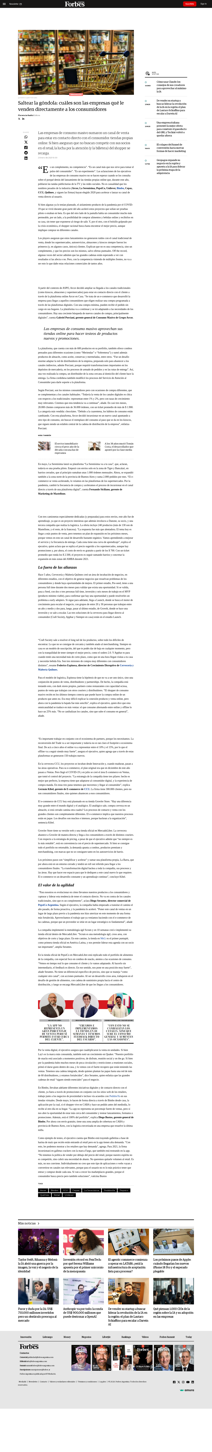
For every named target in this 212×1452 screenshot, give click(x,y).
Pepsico (124, 1190)
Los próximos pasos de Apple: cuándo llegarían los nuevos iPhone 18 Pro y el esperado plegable (172, 1266)
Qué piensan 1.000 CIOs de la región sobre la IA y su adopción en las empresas (173, 1313)
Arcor (43, 1190)
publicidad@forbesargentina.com (40, 1358)
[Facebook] (174, 1383)
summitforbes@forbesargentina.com (40, 1366)
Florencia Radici (26, 115)
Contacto (43, 1382)
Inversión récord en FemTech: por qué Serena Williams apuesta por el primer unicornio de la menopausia (83, 1266)
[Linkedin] (192, 1383)
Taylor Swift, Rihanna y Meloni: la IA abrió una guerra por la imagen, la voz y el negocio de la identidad (38, 1266)
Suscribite (190, 4)
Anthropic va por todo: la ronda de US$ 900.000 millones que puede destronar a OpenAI (83, 1313)
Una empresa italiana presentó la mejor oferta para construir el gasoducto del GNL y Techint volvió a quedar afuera (171, 129)
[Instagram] (183, 1383)
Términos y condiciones (87, 1382)
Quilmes (44, 1195)
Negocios (86, 1337)
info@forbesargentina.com (37, 1362)
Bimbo (54, 1190)
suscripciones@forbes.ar (40, 1370)
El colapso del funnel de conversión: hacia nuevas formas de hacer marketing (171, 148)
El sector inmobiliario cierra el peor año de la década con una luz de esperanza (67, 448)
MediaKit (22, 1382)
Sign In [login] (205, 4)
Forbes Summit (167, 1337)
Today (189, 1337)
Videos (145, 1337)
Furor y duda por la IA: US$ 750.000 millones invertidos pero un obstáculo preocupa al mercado (37, 1315)
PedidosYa (114, 1096)
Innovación (25, 1337)
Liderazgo (47, 1337)
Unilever (69, 1195)
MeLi (104, 938)
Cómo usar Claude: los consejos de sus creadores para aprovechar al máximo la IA (171, 87)
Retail (57, 1195)
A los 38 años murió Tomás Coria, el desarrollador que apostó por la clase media (119, 447)
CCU (65, 1190)
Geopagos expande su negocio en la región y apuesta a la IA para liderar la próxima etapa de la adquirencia (171, 167)
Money (67, 1337)
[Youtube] (188, 1383)
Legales (102, 1382)
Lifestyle (106, 1337)
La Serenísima (91, 1190)
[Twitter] (178, 1383)
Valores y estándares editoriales (62, 1382)
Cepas (76, 1190)
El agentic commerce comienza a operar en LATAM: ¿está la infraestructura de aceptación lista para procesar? (127, 1266)
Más (169, 73)
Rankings (126, 1337)
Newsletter (33, 1382)
